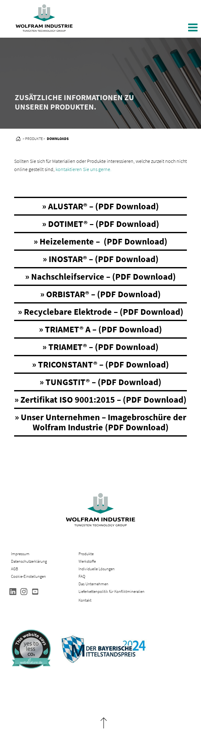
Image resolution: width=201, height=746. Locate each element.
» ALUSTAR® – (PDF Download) (100, 206)
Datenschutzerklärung (29, 561)
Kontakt (85, 600)
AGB (14, 569)
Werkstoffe (87, 561)
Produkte (86, 553)
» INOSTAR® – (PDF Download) (101, 259)
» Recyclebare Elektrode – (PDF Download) (100, 311)
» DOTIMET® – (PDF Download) (100, 223)
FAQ (82, 576)
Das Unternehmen (93, 584)
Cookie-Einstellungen (28, 576)
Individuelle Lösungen (97, 569)
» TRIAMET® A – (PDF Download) (100, 329)
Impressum (20, 553)
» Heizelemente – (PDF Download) (100, 241)
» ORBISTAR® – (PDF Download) (100, 294)
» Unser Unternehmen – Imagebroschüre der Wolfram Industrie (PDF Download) (100, 422)
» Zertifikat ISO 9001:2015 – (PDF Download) (100, 399)
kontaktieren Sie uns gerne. (83, 169)
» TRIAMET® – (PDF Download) (100, 346)
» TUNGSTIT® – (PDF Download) (100, 382)
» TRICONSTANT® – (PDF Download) (100, 364)
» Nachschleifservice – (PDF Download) (100, 276)
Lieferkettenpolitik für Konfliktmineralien (112, 591)
